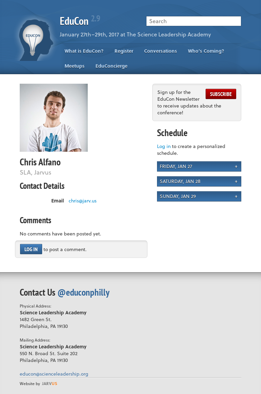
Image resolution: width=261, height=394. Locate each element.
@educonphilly (83, 292)
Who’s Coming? (206, 50)
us (49, 383)
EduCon (80, 21)
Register (124, 50)
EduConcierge (111, 65)
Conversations (160, 50)
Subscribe (221, 94)
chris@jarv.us (83, 200)
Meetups (75, 65)
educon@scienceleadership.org (54, 373)
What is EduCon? (84, 50)
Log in (31, 249)
